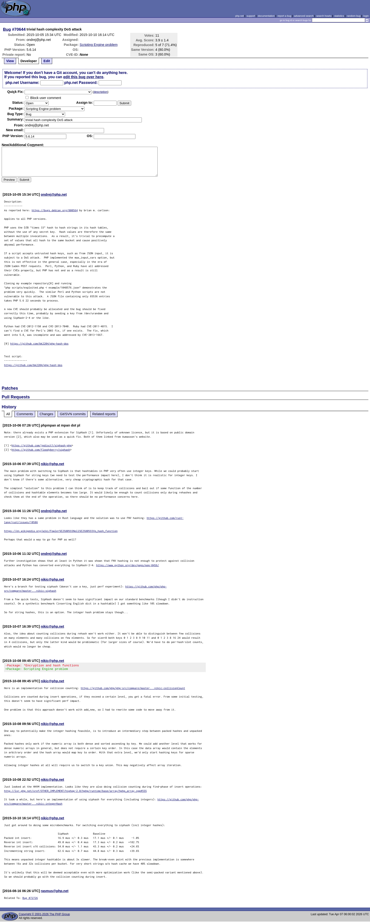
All (8, 414)
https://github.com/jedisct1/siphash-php (42, 445)
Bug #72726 (30, 899)
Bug (7, 29)
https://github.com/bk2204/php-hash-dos (39, 343)
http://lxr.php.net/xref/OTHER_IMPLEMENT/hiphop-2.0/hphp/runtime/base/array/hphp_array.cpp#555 (75, 792)
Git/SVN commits (73, 414)
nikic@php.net (52, 464)
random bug (354, 15)
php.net (239, 15)
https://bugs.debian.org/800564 (55, 210)
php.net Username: (22, 83)
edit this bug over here (83, 77)
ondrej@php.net (54, 194)
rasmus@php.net (54, 892)
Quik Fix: (15, 92)
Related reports (103, 414)
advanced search (303, 15)
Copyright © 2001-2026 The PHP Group (44, 915)
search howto (323, 15)
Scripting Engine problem (99, 45)
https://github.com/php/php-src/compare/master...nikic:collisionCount (133, 689)
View (10, 61)
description (100, 92)
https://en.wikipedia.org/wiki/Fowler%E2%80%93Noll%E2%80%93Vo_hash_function (61, 530)
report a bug (284, 15)
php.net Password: (81, 83)
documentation (266, 15)
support (251, 15)
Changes (46, 414)
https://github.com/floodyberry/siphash (41, 449)
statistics (339, 15)
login (366, 15)
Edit (46, 61)
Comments (25, 414)
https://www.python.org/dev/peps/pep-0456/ (127, 565)
